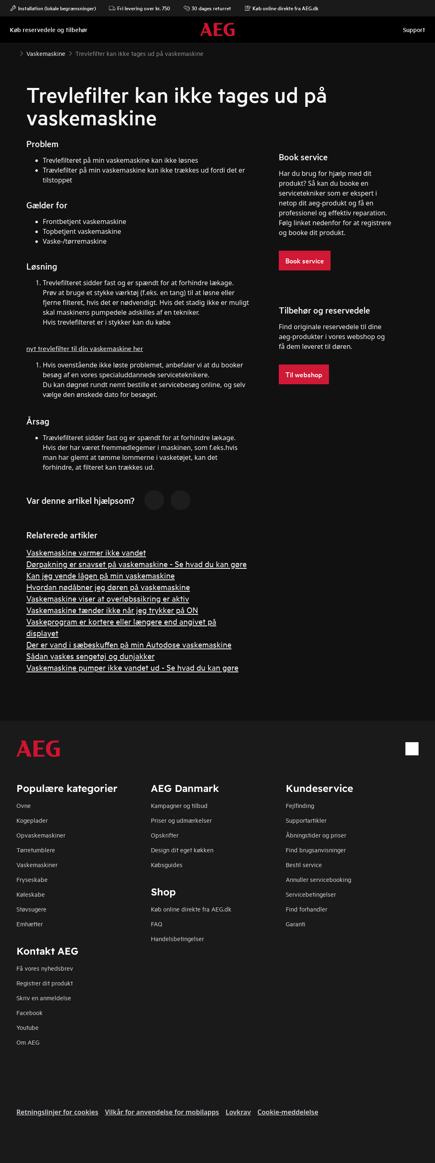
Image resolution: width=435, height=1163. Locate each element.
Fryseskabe (32, 879)
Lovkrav (238, 1112)
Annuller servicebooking (318, 879)
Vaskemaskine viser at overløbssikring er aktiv (107, 598)
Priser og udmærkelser (181, 820)
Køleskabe (30, 894)
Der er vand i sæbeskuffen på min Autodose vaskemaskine (128, 644)
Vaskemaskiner (37, 864)
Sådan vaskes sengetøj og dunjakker (90, 656)
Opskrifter (164, 835)
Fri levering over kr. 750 (139, 8)
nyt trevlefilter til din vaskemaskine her (84, 348)
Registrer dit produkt (44, 983)
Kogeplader (32, 820)
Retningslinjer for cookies (57, 1112)
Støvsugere (31, 909)
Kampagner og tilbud (179, 805)
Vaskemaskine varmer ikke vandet (86, 552)
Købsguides (167, 864)
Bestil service (304, 864)
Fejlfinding (300, 805)
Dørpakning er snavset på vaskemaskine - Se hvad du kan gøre (136, 563)
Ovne (23, 805)
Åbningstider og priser (316, 835)
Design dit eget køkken (182, 850)
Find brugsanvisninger (316, 850)
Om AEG (27, 1042)
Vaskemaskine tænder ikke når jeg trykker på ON (112, 610)
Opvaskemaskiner (40, 835)
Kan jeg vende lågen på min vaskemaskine (100, 575)
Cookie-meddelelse (287, 1112)
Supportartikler (306, 820)
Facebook (29, 1012)
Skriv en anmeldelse (43, 997)
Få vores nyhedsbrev (44, 968)
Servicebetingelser (311, 894)
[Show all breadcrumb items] (13, 52)
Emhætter (29, 924)
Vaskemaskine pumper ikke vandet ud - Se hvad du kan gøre (132, 667)
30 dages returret (207, 8)
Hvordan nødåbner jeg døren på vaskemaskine (108, 587)
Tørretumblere (35, 850)
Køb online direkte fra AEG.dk (191, 909)
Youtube (27, 1027)
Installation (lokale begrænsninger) (53, 8)
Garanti (295, 924)
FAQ (156, 924)
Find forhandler (306, 909)
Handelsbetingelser (177, 938)
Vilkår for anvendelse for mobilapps (162, 1112)
